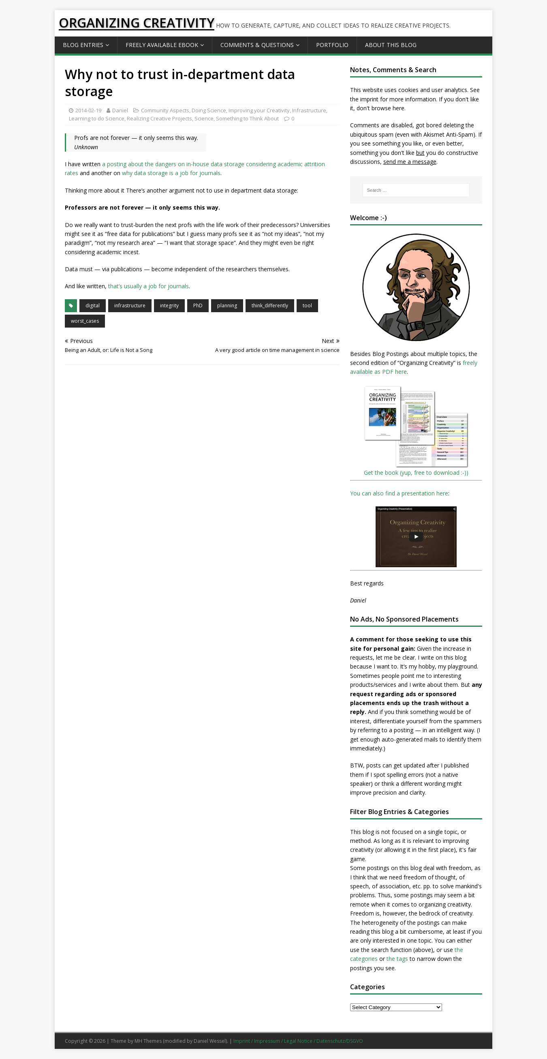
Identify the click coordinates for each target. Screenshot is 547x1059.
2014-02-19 (88, 110)
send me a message (409, 161)
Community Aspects (165, 110)
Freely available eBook (162, 45)
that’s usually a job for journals (148, 286)
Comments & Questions (257, 45)
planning (227, 305)
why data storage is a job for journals (171, 173)
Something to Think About (247, 118)
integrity (169, 305)
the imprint (364, 99)
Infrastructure (309, 110)
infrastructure (129, 305)
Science (204, 118)
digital (92, 305)
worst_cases (85, 320)
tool (307, 305)
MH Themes (148, 1041)
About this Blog (391, 45)
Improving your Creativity (259, 110)
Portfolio (332, 45)
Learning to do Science (96, 118)
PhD (198, 305)
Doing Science (209, 110)
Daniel (120, 110)
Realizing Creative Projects (159, 118)
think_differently (270, 305)
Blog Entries (83, 45)
